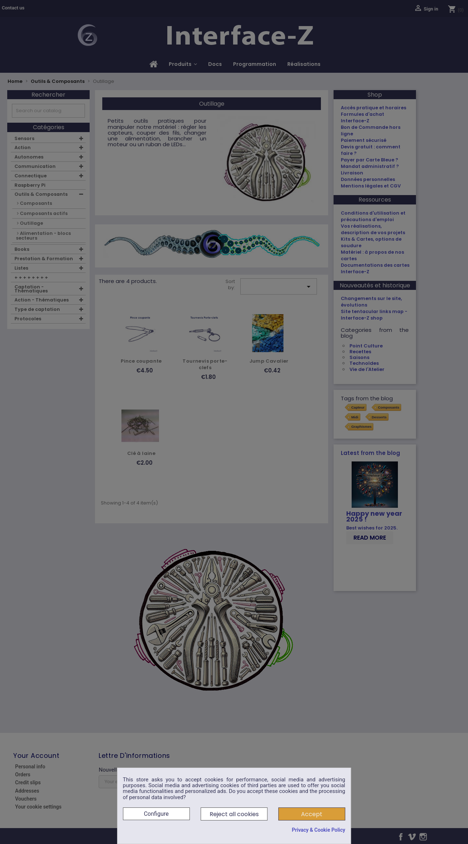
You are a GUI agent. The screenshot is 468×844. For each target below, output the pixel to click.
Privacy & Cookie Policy (318, 830)
